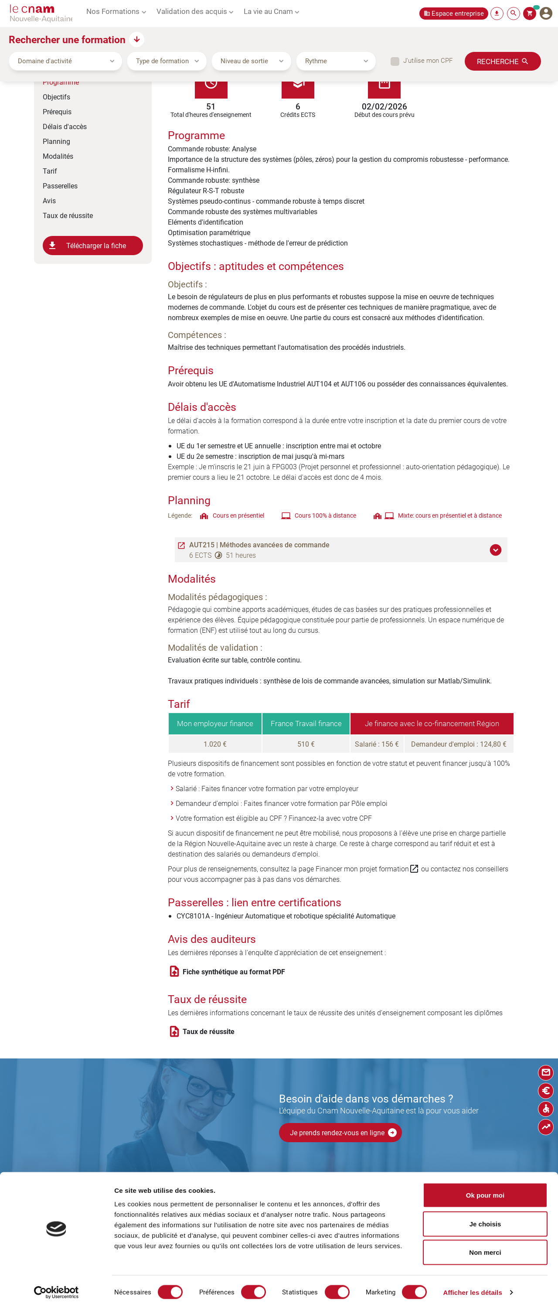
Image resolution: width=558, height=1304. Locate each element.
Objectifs (56, 96)
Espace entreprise (458, 13)
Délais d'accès (65, 126)
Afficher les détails (472, 1286)
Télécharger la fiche (86, 245)
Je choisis (485, 1218)
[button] (497, 550)
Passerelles (60, 185)
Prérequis (57, 111)
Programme (61, 81)
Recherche (498, 61)
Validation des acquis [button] (192, 11)
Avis (49, 200)
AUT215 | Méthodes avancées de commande (259, 544)
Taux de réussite (68, 215)
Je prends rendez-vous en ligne (344, 1132)
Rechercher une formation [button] (67, 39)
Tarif (50, 170)
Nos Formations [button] (113, 11)
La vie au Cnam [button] (268, 11)
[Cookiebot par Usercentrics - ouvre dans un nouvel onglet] (56, 1287)
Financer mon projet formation (367, 868)
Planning (56, 141)
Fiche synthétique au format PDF (234, 971)
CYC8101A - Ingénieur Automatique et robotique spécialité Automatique (286, 915)
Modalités (58, 155)
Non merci (485, 1246)
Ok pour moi (485, 1189)
